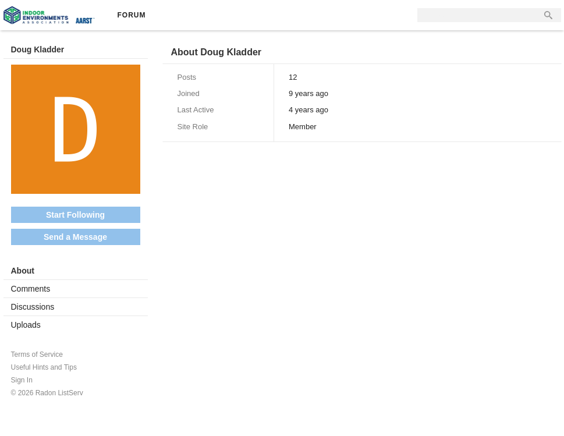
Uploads (26, 324)
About (22, 270)
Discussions (33, 306)
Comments (31, 288)
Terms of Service (37, 354)
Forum (132, 15)
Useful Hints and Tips (44, 367)
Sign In (22, 380)
